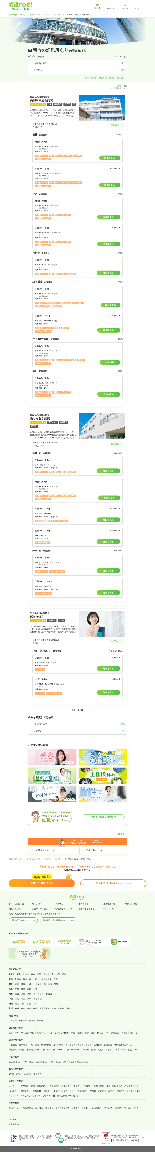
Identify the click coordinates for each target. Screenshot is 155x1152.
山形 (58, 974)
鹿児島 (61, 1008)
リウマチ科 (14, 1096)
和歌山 (49, 994)
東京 (17, 984)
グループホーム (74, 1050)
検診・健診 (90, 1033)
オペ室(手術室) (27, 1033)
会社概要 (13, 1119)
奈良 (42, 994)
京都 (23, 994)
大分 (48, 1008)
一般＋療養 (34, 1045)
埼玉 (31, 984)
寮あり (87, 1108)
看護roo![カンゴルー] (17, 15)
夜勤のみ (37, 1074)
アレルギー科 (49, 1096)
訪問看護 (65, 1033)
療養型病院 (46, 1045)
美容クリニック (85, 1045)
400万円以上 (28, 1062)
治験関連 (134, 1033)
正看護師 (13, 1020)
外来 (17, 1033)
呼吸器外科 (117, 1086)
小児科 (56, 1091)
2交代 (11, 1074)
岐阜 (23, 989)
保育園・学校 (103, 1033)
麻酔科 (140, 1091)
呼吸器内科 (42, 1086)
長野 (56, 979)
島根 (36, 999)
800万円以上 (82, 1062)
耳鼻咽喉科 (83, 1091)
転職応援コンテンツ (64, 909)
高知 (36, 1004)
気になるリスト (132, 904)
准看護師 (23, 1020)
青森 (33, 974)
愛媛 (29, 1004)
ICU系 (49, 1033)
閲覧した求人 (15, 909)
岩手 (39, 974)
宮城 (45, 974)
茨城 (44, 984)
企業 (136, 1050)
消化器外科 (14, 1091)
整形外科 (37, 1091)
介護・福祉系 (77, 1033)
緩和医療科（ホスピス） (68, 1096)
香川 (23, 1004)
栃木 (50, 984)
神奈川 (24, 984)
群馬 (56, 984)
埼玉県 (47, 15)
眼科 (74, 1091)
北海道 (26, 974)
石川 (37, 979)
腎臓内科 (88, 1086)
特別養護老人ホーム (123, 1045)
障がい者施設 (97, 1050)
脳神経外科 (26, 1091)
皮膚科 (93, 1091)
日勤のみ (27, 1074)
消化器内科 (54, 1086)
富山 (31, 979)
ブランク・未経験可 (113, 1108)
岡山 (23, 999)
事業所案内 (14, 1124)
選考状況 (59, 904)
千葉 (37, 984)
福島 (64, 974)
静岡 (29, 989)
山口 (42, 999)
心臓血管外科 (130, 1086)
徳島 (17, 1004)
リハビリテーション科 (31, 1096)
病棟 (11, 1033)
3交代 (18, 1074)
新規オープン (15, 1108)
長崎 (35, 1008)
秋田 (52, 974)
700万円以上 (68, 1062)
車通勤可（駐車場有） (72, 1108)
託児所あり (97, 1108)
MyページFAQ (108, 909)
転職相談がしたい (45, 850)
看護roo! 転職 (35, 15)
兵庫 (29, 994)
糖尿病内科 (99, 1086)
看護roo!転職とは (16, 904)
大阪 (17, 994)
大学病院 (23, 1045)
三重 (36, 989)
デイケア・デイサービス (54, 1050)
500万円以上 (41, 1062)
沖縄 (68, 1008)
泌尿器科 (102, 1091)
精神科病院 (58, 1045)
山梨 (50, 979)
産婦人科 (66, 1091)
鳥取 (29, 999)
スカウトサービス (40, 909)
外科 (108, 1086)
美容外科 (13, 1086)
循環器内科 (66, 1086)
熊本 (41, 1008)
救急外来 (41, 1033)
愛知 (17, 989)
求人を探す (83, 904)
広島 (17, 999)
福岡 (23, 1008)
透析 (57, 1033)
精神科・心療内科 (116, 1091)
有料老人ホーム (34, 1050)
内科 (33, 1086)
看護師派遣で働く (87, 909)
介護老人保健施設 (17, 1050)
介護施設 (108, 1045)
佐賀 (29, 1008)
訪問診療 (115, 1033)
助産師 (40, 1020)
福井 (43, 979)
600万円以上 (55, 1062)
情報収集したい (94, 850)
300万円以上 (14, 1062)
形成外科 (47, 1091)
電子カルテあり (131, 1108)
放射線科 (131, 1091)
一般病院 (13, 1045)
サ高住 (86, 1050)
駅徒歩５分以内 (52, 1108)
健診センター (111, 1050)
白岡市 (57, 15)
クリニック (70, 1045)
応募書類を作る (109, 904)
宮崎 (54, 1008)
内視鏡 (124, 1033)
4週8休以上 (28, 1108)
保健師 (32, 1020)
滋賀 (36, 994)
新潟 (25, 979)
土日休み (39, 1108)
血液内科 (78, 1086)
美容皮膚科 (24, 1086)
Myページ (36, 904)
